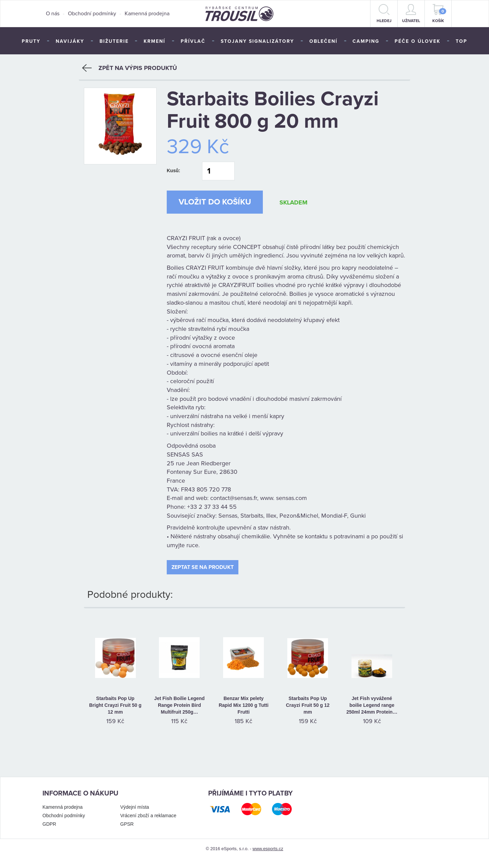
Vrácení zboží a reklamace (148, 815)
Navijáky (70, 41)
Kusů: (173, 170)
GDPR (49, 824)
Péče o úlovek (417, 41)
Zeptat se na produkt (202, 567)
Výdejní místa (134, 807)
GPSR (127, 824)
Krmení (154, 41)
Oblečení (323, 41)
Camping (365, 41)
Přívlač (193, 41)
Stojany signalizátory (257, 41)
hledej (384, 13)
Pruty (31, 41)
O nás (52, 13)
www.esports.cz (268, 848)
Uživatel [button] (411, 13)
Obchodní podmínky (92, 13)
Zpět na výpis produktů (129, 68)
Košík (439, 13)
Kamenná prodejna (147, 13)
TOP (461, 41)
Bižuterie (114, 41)
